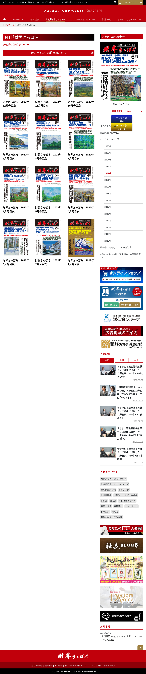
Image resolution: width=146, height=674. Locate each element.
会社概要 (20, 2)
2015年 (107, 220)
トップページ (9, 24)
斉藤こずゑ (106, 506)
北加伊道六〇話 (108, 489)
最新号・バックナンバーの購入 (115, 247)
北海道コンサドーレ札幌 (125, 495)
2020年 (107, 186)
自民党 (113, 500)
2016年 (107, 213)
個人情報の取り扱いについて (49, 2)
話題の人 (106, 19)
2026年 (107, 146)
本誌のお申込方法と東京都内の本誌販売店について (121, 256)
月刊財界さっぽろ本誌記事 (113, 478)
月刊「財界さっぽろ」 (55, 19)
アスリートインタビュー (83, 19)
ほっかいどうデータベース (130, 19)
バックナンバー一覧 (109, 139)
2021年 (107, 179)
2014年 (107, 227)
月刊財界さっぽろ (127, 500)
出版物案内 (68, 2)
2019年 (107, 193)
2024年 (107, 159)
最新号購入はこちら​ (121, 111)
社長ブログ (123, 489)
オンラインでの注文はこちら (62, 53)
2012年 (107, 240)
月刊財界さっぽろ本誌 (111, 517)
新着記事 (34, 19)
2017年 (107, 206)
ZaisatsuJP (18, 19)
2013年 (107, 233)
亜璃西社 (118, 506)
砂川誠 (104, 500)
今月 (136, 360)
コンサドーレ (131, 506)
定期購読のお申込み (109, 132)
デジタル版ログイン (130, 2)
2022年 (107, 173)
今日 (107, 360)
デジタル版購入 (121, 119)
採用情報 (30, 2)
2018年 (107, 200)
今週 (122, 360)
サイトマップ (81, 2)
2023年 (107, 166)
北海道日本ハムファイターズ (115, 484)
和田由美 (105, 511)
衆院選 (115, 511)
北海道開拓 (106, 495)
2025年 (107, 152)
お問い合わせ (8, 2)
